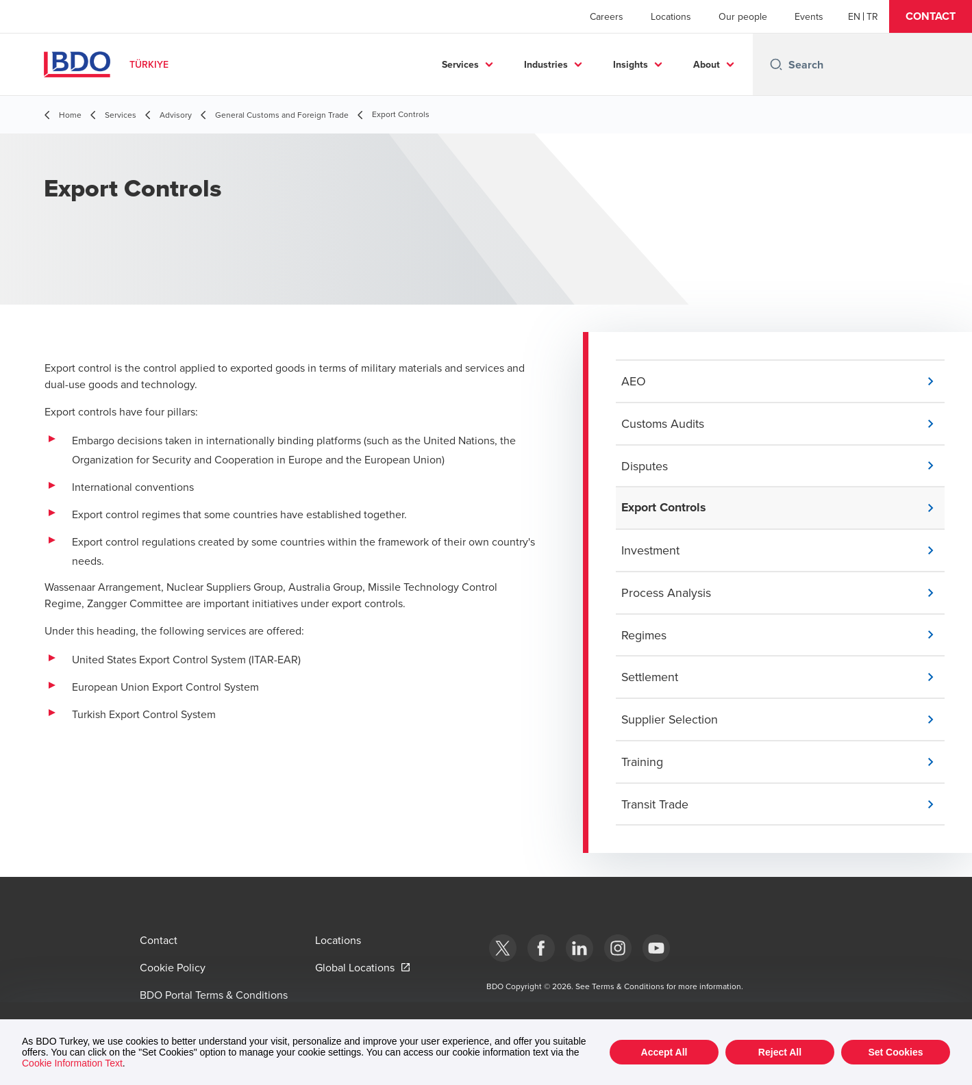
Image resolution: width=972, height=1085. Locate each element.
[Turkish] (872, 16)
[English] (854, 16)
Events (809, 16)
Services (460, 64)
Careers (606, 16)
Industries (546, 64)
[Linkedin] (579, 948)
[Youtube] (656, 948)
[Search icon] (776, 64)
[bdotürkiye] (502, 948)
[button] (930, 16)
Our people (743, 16)
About (706, 64)
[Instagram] (617, 948)
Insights (630, 64)
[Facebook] (541, 948)
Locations (671, 16)
